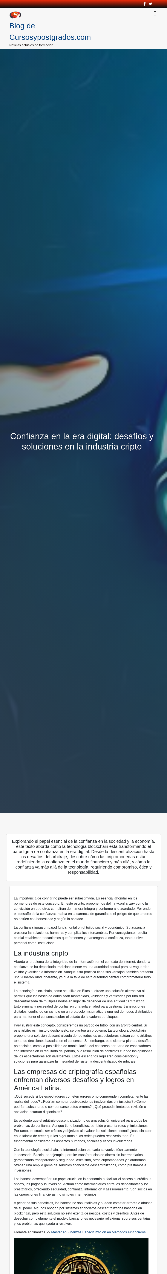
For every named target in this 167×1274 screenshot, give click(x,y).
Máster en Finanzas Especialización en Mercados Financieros (98, 1232)
